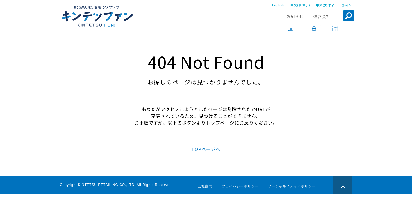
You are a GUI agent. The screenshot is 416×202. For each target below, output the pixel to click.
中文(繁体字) (326, 5)
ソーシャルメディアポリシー (291, 186)
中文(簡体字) (300, 5)
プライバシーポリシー (240, 186)
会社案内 (205, 186)
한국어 (347, 5)
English (278, 5)
